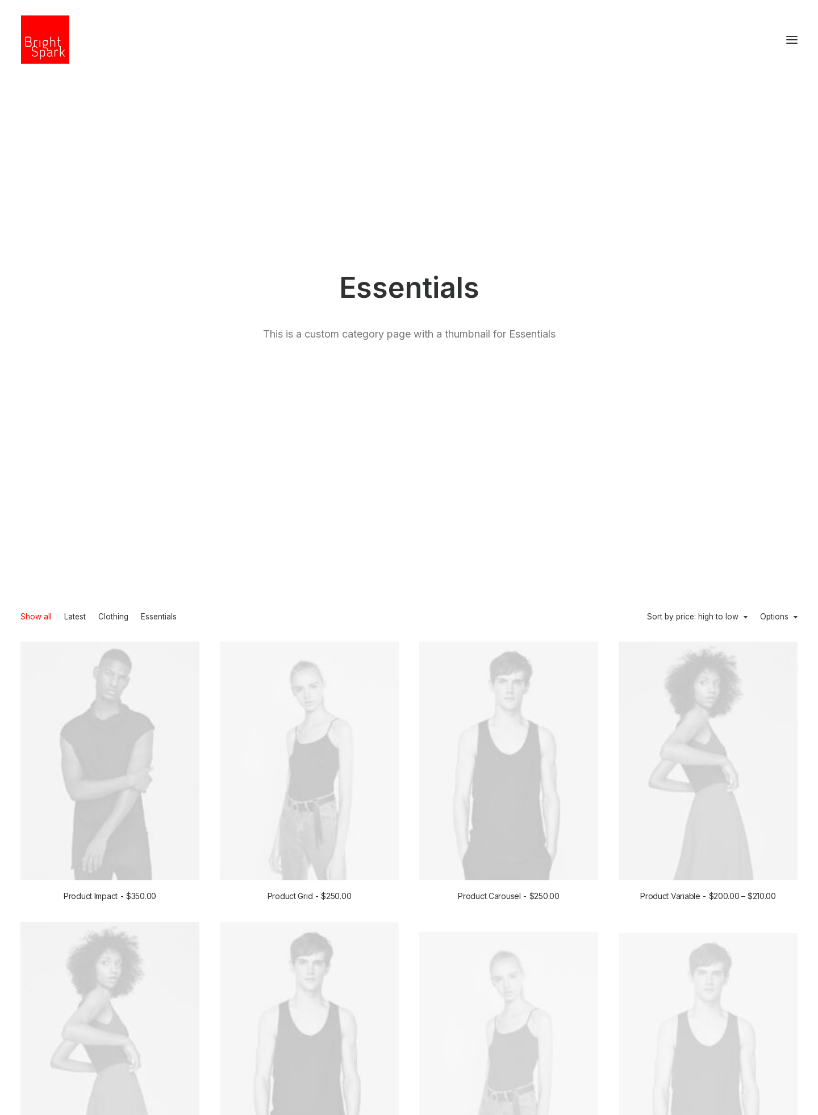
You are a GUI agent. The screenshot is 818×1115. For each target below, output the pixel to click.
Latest (75, 229)
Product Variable (708, 511)
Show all (36, 229)
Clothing (113, 229)
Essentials (159, 229)
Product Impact (110, 508)
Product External (309, 841)
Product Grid (310, 508)
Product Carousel (508, 508)
